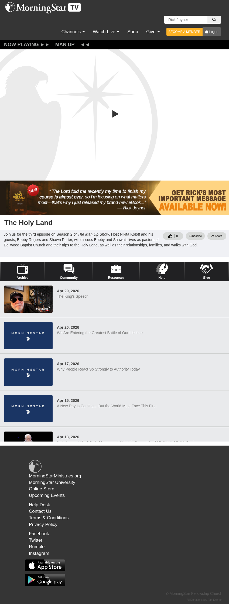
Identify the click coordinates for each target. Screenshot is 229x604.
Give (153, 31)
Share (217, 236)
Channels (73, 31)
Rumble (37, 546)
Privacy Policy (43, 524)
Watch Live (106, 31)
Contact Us (40, 511)
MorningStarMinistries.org (55, 476)
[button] (114, 113)
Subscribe (195, 236)
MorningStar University (52, 482)
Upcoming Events (47, 495)
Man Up (65, 44)
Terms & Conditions (49, 517)
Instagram (39, 553)
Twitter (35, 540)
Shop (132, 31)
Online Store (41, 488)
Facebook (39, 533)
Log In (213, 32)
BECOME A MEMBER (184, 32)
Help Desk (39, 504)
